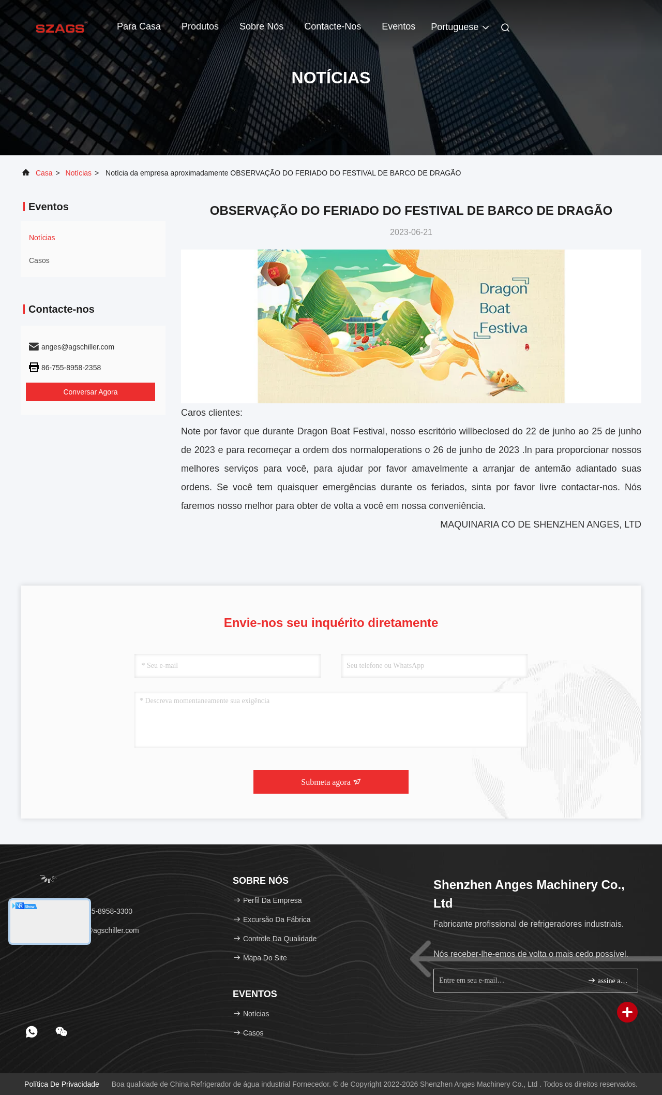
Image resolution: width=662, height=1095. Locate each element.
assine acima (608, 980)
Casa (44, 173)
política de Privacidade (61, 1084)
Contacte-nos (332, 26)
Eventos (398, 26)
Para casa (139, 26)
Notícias (79, 173)
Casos (39, 260)
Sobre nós (261, 26)
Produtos (200, 26)
